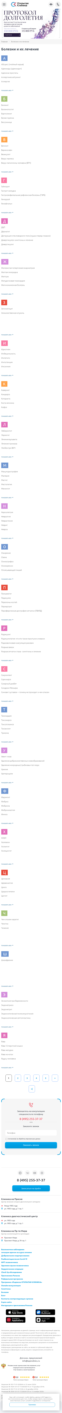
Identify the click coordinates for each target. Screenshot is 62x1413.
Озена (4, 557)
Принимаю (32, 1405)
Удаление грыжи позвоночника (15, 1265)
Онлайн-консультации (11, 1285)
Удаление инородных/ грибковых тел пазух (20, 765)
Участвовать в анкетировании (24, 1370)
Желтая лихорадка (9, 272)
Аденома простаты (9, 73)
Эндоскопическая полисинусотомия (17, 1014)
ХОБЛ (3, 838)
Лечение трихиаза (9, 443)
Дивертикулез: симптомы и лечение (17, 240)
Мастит (4, 480)
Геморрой (5, 199)
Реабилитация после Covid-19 (14, 1259)
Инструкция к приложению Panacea (16, 1305)
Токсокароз (6, 720)
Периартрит (6, 606)
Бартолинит (6, 113)
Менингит (5, 488)
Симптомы (6, 1289)
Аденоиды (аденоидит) (11, 68)
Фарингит (5, 797)
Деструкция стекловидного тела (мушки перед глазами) (26, 236)
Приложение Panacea (10, 1275)
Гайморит (5, 186)
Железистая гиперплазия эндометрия (18, 268)
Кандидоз (5, 394)
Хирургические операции (12, 1269)
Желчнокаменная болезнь (13, 285)
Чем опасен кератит (10, 919)
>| (32, 1088)
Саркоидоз (6, 679)
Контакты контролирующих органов (17, 1299)
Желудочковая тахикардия (13, 281)
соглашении (46, 1401)
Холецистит (6, 851)
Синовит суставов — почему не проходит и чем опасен (25, 692)
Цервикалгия (7, 883)
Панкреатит (6, 594)
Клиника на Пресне (11, 1198)
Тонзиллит (6, 728)
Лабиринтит (6, 431)
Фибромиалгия (8, 810)
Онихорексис (7, 566)
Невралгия (6, 516)
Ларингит (5, 435)
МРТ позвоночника (9, 1262)
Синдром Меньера (9, 688)
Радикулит (6, 634)
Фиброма (5, 806)
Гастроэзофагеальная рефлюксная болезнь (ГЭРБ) (23, 195)
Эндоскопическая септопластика (15, 1018)
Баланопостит (7, 109)
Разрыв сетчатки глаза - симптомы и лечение (21, 651)
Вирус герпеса (7, 158)
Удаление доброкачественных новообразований (22, 761)
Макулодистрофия (9, 471)
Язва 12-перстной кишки (12, 1046)
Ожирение (6, 553)
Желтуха (5, 276)
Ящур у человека (8, 1058)
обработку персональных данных (29, 1139)
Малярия (5, 476)
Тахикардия (6, 716)
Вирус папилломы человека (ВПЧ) (16, 163)
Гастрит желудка (8, 191)
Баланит (5, 105)
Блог (3, 1295)
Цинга (4, 887)
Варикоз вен (6, 150)
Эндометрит (6, 1009)
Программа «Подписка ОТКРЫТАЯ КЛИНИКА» (21, 1282)
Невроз (4, 529)
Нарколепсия (7, 512)
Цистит (4, 896)
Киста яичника (7, 403)
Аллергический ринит (11, 77)
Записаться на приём (31, 1188)
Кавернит (5, 390)
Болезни (5, 1292)
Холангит (5, 846)
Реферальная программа (12, 1279)
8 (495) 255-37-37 (58, 4)
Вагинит (4, 146)
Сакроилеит (6, 675)
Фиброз (4, 801)
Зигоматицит (7, 309)
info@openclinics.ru (31, 1360)
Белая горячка (7, 118)
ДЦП (3, 227)
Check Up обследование (11, 1272)
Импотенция (7, 362)
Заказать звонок (31, 1145)
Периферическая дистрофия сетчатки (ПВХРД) (21, 611)
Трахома (5, 733)
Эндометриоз (7, 1005)
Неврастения (7, 521)
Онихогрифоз (7, 561)
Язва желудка (7, 1050)
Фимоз (4, 814)
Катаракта (5, 398)
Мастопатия (6, 484)
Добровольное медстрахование (15, 1255)
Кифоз (4, 407)
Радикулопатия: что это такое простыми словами (23, 639)
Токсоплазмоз (7, 724)
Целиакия (5, 879)
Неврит (4, 525)
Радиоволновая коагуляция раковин (17, 643)
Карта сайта (6, 1302)
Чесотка (4, 924)
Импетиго (5, 358)
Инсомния (5, 366)
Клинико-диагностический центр (19, 1216)
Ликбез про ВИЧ (8, 448)
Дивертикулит (7, 244)
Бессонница (6, 122)
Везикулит (5, 154)
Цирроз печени (8, 891)
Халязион (5, 842)
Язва (3, 1041)
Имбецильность (8, 354)
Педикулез (6, 598)
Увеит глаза (6, 756)
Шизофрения (7, 960)
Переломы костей (9, 602)
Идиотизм (5, 349)
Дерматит (5, 231)
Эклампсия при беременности (14, 1001)
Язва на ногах (7, 1054)
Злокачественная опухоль (12, 313)
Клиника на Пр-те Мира (14, 1230)
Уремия (4, 769)
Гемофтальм (6, 203)
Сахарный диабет (9, 684)
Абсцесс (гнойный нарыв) (12, 64)
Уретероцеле (7, 773)
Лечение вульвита (9, 439)
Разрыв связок (7, 647)
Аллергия (5, 81)
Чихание (5, 928)
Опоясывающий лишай (11, 570)
